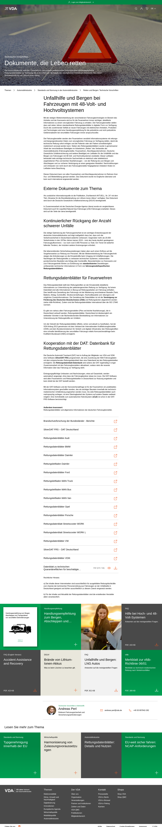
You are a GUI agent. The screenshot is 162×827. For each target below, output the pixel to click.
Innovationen (49, 806)
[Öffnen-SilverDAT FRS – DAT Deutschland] (80, 430)
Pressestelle (103, 794)
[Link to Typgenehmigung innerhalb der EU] (35, 773)
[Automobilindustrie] (24, 90)
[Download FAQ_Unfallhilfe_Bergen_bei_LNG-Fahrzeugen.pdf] (116, 690)
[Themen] (7, 90)
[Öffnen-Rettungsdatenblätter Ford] (80, 473)
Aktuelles (27, 8)
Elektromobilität (50, 794)
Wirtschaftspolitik (50, 812)
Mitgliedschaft (58, 8)
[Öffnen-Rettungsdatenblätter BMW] (80, 447)
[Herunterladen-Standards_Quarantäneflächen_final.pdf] (115, 568)
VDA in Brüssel (104, 800)
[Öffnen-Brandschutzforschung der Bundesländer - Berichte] (80, 421)
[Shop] (147, 8)
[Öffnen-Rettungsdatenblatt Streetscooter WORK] (80, 524)
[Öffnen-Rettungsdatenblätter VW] (80, 541)
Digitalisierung (49, 803)
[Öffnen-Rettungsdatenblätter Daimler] (80, 455)
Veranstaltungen (77, 800)
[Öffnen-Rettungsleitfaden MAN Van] (80, 498)
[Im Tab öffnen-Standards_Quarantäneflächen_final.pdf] (109, 568)
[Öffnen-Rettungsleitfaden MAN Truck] (80, 481)
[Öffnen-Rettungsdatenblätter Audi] (80, 438)
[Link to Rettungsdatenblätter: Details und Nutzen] (116, 773)
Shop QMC (121, 797)
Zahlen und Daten (78, 807)
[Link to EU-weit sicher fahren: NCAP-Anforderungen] (156, 773)
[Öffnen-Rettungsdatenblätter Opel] (80, 507)
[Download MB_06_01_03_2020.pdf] (156, 690)
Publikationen (76, 813)
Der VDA (70, 8)
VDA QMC (75, 810)
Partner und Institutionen (81, 803)
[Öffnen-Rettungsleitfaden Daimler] (80, 464)
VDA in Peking (104, 803)
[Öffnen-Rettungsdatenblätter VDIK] (80, 558)
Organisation (76, 797)
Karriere (101, 807)
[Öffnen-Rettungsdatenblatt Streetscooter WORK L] (80, 533)
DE (153, 8)
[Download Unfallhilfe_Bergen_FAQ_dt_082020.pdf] (156, 644)
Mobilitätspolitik (50, 815)
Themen (37, 8)
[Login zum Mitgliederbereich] (81, 2)
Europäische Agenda (52, 809)
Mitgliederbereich (78, 816)
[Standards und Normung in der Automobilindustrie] (57, 90)
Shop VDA (121, 794)
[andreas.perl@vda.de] (111, 710)
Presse (47, 8)
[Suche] (136, 8)
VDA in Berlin (103, 797)
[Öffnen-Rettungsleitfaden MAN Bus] (80, 490)
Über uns (75, 794)
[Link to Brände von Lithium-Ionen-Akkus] (75, 690)
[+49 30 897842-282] (139, 710)
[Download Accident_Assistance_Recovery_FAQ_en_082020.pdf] (35, 690)
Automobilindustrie (51, 819)
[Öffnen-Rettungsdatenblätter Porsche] (80, 515)
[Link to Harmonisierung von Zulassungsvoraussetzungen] (75, 773)
